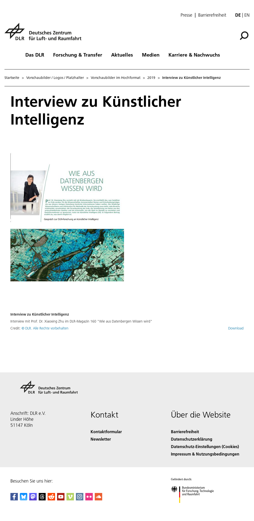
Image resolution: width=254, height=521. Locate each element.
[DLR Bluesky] (23, 499)
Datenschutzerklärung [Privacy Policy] (191, 439)
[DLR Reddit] (51, 499)
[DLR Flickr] (89, 499)
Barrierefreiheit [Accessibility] (185, 431)
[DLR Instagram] (79, 499)
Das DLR (34, 54)
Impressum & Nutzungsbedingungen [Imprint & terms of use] (205, 453)
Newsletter (101, 439)
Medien (150, 54)
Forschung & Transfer (77, 54)
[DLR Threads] (42, 499)
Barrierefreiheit (212, 15)
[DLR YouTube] (60, 499)
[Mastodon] (33, 499)
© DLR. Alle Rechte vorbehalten (45, 328)
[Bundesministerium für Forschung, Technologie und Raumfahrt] (195, 507)
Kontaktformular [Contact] (106, 431)
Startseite (11, 77)
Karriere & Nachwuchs (194, 54)
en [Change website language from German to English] (247, 15)
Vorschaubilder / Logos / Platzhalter (55, 77)
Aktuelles (122, 54)
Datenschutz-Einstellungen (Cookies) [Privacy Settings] (205, 446)
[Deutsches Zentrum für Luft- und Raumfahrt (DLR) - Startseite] (44, 34)
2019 (151, 77)
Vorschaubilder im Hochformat (115, 77)
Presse (186, 15)
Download (236, 328)
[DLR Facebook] (14, 499)
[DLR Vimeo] (70, 499)
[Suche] (244, 35)
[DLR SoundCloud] (98, 499)
